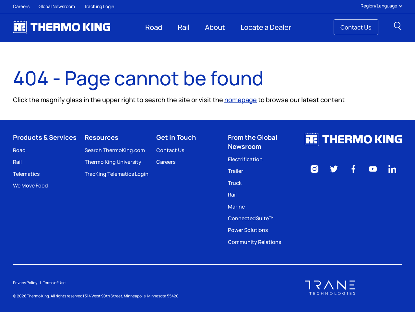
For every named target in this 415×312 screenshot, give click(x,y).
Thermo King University (113, 161)
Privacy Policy (25, 282)
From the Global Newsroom (253, 142)
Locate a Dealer (266, 27)
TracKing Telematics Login (116, 173)
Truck (235, 182)
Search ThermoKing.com (115, 150)
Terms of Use (54, 282)
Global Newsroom (57, 6)
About (215, 27)
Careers (21, 6)
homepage (240, 99)
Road (153, 27)
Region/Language (381, 6)
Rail (183, 27)
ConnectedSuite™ (250, 218)
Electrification (245, 159)
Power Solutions (248, 230)
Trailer (235, 170)
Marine (236, 206)
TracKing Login (99, 6)
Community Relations (254, 242)
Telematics (26, 173)
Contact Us (356, 27)
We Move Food (30, 185)
